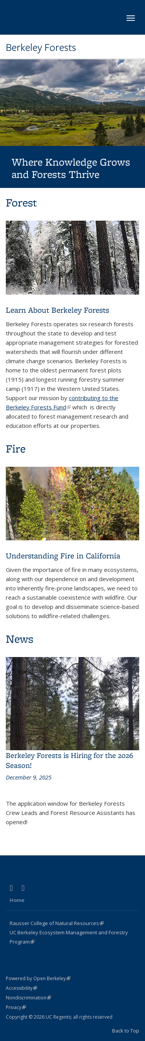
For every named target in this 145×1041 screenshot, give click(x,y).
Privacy (16, 1007)
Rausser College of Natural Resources (57, 923)
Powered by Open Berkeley (38, 978)
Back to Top (125, 1030)
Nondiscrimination (28, 997)
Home (17, 900)
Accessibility (21, 988)
